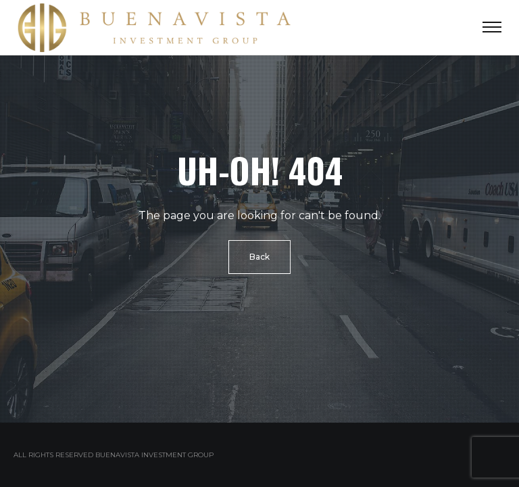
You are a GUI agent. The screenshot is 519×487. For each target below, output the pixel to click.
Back (259, 257)
